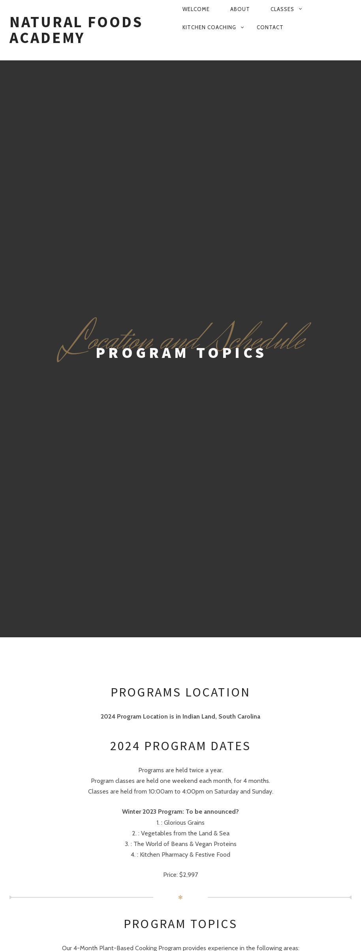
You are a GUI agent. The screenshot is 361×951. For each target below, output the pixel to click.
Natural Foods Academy (76, 30)
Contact (270, 27)
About (240, 9)
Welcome (196, 9)
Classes (282, 9)
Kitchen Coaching (209, 27)
